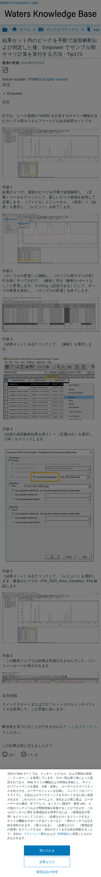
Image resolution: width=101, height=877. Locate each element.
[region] (50, 823)
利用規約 (63, 834)
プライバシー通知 (34, 834)
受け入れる (47, 850)
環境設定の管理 (47, 872)
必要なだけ (47, 862)
